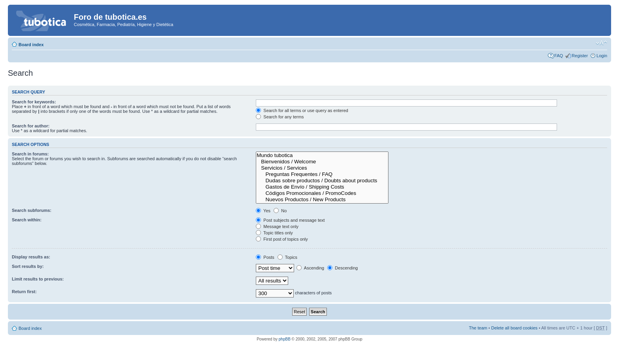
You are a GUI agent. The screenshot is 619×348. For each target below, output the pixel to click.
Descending (342, 268)
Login (601, 55)
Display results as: (31, 256)
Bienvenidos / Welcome (322, 162)
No (280, 210)
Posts (265, 257)
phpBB (285, 339)
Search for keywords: (34, 101)
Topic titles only (274, 232)
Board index (31, 44)
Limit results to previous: (38, 279)
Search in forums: (30, 154)
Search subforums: (31, 210)
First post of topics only (282, 239)
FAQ (558, 55)
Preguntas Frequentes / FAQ (322, 174)
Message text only (277, 226)
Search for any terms (280, 116)
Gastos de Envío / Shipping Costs (322, 187)
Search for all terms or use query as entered (302, 110)
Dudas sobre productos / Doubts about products (322, 181)
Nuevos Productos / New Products (322, 199)
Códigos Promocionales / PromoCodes (322, 193)
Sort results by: (28, 266)
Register (580, 55)
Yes (263, 210)
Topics (287, 257)
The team (478, 328)
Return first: (24, 291)
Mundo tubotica (322, 155)
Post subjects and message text (290, 220)
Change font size (601, 43)
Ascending (310, 268)
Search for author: (30, 125)
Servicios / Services (322, 168)
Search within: (26, 219)
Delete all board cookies (514, 328)
